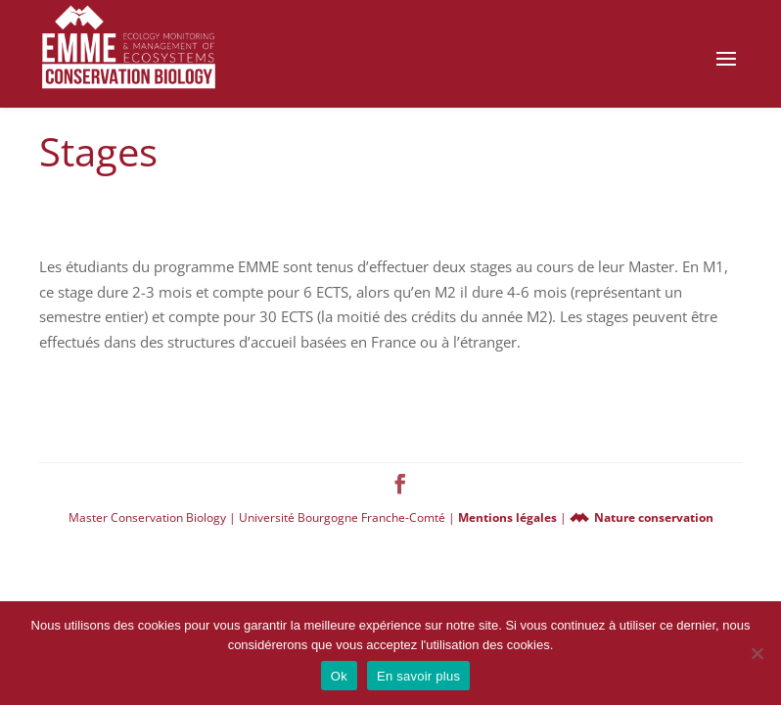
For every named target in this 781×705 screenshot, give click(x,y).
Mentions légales (509, 517)
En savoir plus (418, 676)
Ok (339, 676)
